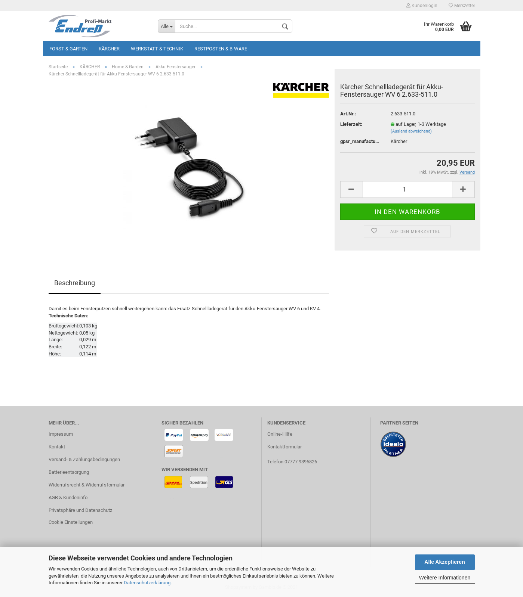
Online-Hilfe (279, 434)
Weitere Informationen (444, 578)
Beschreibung (74, 283)
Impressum (61, 434)
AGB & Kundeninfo (68, 497)
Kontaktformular (284, 447)
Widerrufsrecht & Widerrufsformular (86, 485)
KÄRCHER (109, 49)
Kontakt (57, 447)
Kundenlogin (421, 5)
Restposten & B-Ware (220, 49)
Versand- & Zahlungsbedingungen (84, 459)
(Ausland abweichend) (411, 131)
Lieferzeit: (351, 124)
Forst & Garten (68, 49)
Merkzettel (462, 5)
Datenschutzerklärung (147, 582)
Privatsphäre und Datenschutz (80, 510)
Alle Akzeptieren (444, 562)
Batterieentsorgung (69, 472)
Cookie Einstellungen (71, 522)
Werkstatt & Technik (157, 49)
